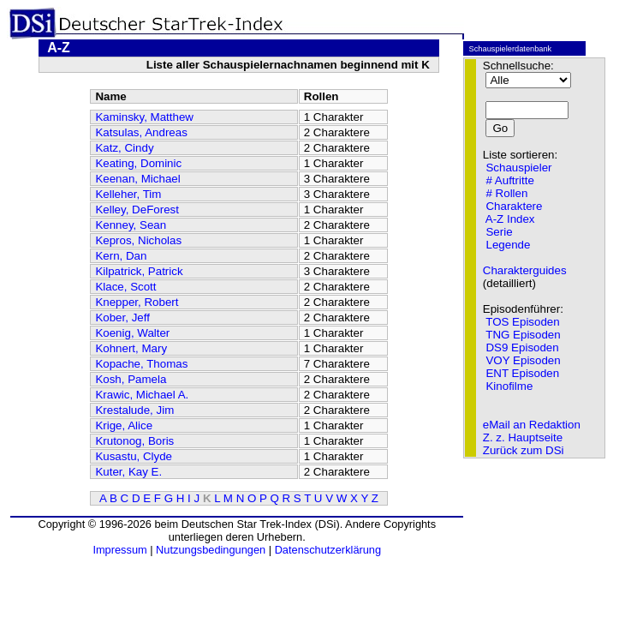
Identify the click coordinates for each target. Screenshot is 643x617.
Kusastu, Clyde (133, 456)
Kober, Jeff (122, 317)
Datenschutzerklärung (328, 549)
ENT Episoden (522, 373)
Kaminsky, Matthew (144, 117)
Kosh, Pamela (130, 379)
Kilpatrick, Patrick (138, 271)
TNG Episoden (522, 334)
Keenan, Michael (137, 178)
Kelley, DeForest (137, 209)
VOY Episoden (522, 360)
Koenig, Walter (132, 332)
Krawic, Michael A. (141, 394)
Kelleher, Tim (128, 194)
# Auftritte (509, 180)
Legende (507, 244)
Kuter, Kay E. (128, 471)
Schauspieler (518, 167)
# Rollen (506, 193)
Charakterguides (525, 270)
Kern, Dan (120, 255)
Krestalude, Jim (134, 410)
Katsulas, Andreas (141, 132)
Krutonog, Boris (134, 440)
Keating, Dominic (138, 163)
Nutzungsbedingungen (210, 549)
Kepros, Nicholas (138, 240)
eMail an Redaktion (531, 424)
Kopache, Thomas (141, 363)
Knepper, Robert (136, 302)
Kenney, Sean (130, 225)
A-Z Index (510, 219)
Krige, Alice (123, 425)
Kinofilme (509, 386)
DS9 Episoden (521, 347)
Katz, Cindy (124, 147)
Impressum (119, 549)
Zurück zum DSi (523, 450)
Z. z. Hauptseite (523, 437)
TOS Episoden (522, 321)
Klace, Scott (125, 286)
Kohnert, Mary (131, 348)
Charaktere (513, 206)
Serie (498, 231)
